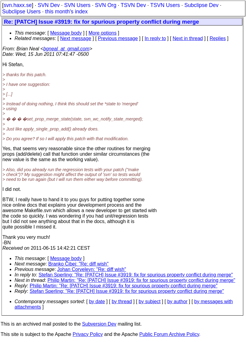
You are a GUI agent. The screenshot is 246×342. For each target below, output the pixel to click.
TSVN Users (165, 5)
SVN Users (77, 5)
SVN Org (105, 5)
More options (103, 33)
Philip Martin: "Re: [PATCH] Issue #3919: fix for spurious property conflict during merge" (141, 280)
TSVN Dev (133, 5)
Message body (66, 33)
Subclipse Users (21, 11)
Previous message (118, 38)
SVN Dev (48, 5)
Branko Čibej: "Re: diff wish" (78, 263)
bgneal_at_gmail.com (66, 48)
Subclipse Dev (201, 5)
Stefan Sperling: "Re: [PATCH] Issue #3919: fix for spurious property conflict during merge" (136, 274)
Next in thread (188, 38)
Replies (218, 38)
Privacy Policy (87, 334)
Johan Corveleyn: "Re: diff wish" (91, 269)
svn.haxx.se (18, 5)
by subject (149, 301)
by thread (122, 301)
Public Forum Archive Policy (169, 334)
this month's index (66, 11)
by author (177, 301)
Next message (75, 38)
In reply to (155, 38)
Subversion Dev (99, 324)
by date (97, 301)
